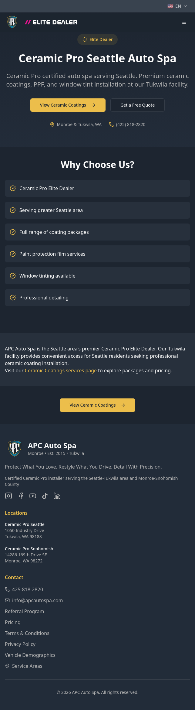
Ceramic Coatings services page (61, 370)
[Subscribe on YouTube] (32, 496)
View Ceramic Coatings (68, 105)
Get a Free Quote (137, 105)
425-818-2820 (24, 589)
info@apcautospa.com (34, 600)
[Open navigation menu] (184, 22)
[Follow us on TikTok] (45, 496)
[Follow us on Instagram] (8, 496)
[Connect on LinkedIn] (57, 496)
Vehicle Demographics (30, 655)
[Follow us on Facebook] (20, 496)
